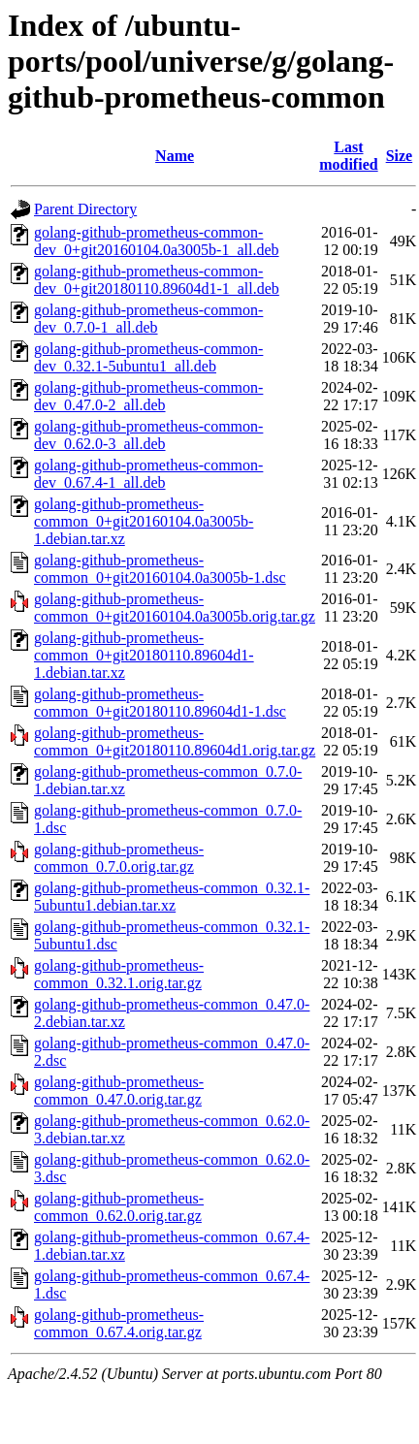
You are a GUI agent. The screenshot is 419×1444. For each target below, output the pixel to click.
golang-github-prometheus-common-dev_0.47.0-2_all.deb (148, 396)
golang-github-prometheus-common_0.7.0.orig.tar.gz (119, 858)
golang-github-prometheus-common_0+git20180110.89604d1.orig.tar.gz (174, 741)
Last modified (348, 156)
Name (174, 155)
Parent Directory (85, 209)
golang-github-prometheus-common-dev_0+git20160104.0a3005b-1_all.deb (156, 241)
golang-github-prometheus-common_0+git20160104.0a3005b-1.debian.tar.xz (143, 521)
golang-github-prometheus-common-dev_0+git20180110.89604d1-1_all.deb (156, 280)
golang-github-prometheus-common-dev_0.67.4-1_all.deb (148, 474)
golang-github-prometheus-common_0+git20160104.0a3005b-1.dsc (160, 569)
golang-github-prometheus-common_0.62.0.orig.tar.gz (119, 1207)
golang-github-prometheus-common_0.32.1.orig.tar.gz (119, 974)
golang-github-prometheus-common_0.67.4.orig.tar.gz (119, 1323)
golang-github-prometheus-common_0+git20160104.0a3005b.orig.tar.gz (174, 608)
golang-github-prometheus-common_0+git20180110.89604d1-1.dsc (160, 703)
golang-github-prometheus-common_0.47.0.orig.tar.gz (119, 1090)
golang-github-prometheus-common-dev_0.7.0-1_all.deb (148, 319)
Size (399, 155)
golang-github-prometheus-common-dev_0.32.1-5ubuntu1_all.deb (148, 357)
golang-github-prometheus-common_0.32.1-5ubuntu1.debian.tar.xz (171, 897)
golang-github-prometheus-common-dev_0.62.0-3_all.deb (148, 435)
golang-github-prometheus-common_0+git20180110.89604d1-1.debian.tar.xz (144, 655)
